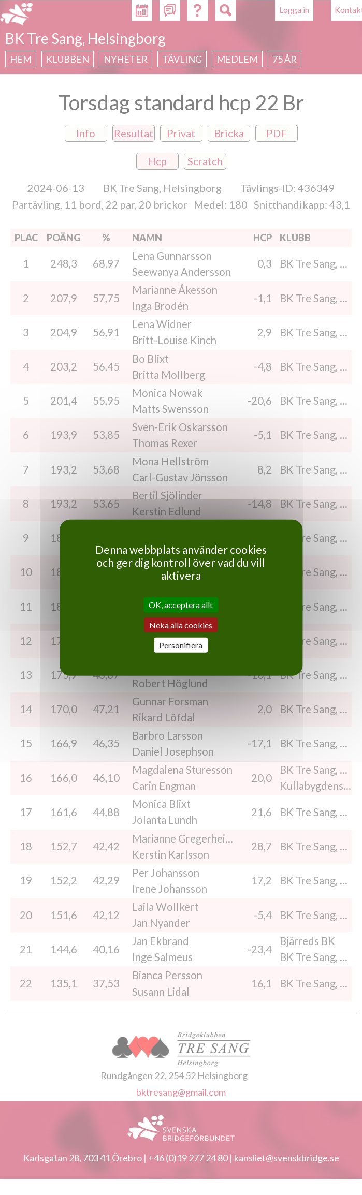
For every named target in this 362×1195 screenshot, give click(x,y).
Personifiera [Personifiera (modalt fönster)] (180, 645)
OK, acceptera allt (181, 604)
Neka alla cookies (180, 624)
